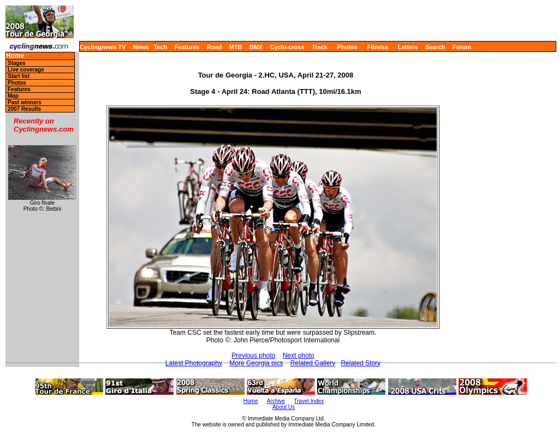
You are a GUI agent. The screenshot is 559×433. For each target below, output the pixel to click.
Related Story (360, 363)
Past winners (24, 102)
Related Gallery (313, 363)
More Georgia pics (256, 363)
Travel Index (309, 401)
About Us (283, 407)
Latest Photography (193, 363)
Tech (160, 47)
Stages (17, 63)
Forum (462, 47)
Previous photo (253, 355)
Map (13, 96)
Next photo (298, 355)
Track (320, 47)
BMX (256, 47)
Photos (347, 47)
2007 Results (24, 109)
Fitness (377, 47)
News (141, 47)
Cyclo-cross (287, 47)
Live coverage (26, 70)
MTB (235, 47)
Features (187, 47)
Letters (408, 47)
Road (214, 47)
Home (15, 56)
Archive (276, 401)
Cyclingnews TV (103, 47)
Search (435, 47)
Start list (18, 76)
